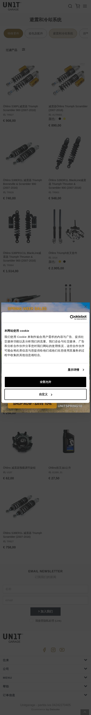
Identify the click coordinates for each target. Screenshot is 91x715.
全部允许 (45, 381)
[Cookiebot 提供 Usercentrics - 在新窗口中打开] (70, 317)
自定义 (45, 394)
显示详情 (73, 369)
